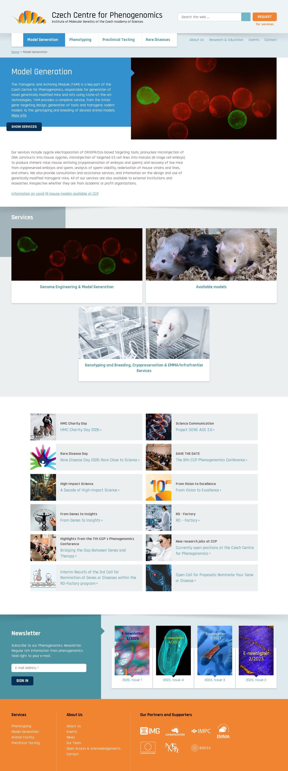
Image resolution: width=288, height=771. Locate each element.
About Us (74, 726)
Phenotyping (21, 726)
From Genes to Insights (80, 520)
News (71, 737)
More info (18, 115)
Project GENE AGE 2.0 (194, 430)
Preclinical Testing (25, 742)
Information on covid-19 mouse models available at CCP (55, 193)
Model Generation (25, 731)
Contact (73, 754)
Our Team (74, 742)
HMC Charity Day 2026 (79, 430)
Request (265, 16)
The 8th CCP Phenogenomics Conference (210, 460)
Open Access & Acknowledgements (94, 748)
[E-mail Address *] (48, 668)
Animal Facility (22, 737)
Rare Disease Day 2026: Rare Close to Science (98, 460)
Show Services (29, 126)
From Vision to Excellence (197, 490)
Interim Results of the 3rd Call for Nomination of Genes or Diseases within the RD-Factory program (98, 577)
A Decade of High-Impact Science (88, 490)
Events (72, 731)
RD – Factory (186, 520)
